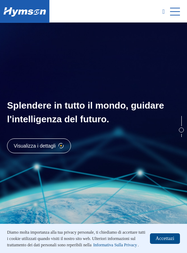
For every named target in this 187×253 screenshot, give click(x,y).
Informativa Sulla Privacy (115, 244)
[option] (93, 126)
